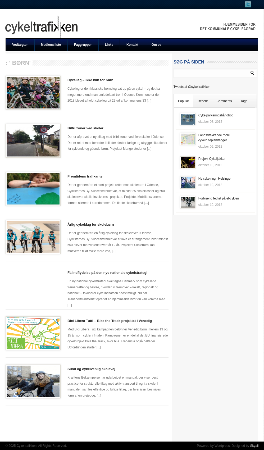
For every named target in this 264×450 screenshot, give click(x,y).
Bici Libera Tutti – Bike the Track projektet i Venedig (109, 321)
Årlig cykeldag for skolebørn (90, 224)
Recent (203, 101)
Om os (156, 45)
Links (109, 45)
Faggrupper (83, 45)
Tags (243, 101)
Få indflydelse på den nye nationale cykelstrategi (107, 273)
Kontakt (132, 45)
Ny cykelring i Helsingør (215, 178)
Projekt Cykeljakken (212, 159)
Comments (224, 101)
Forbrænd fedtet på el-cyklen (218, 198)
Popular (183, 101)
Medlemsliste (51, 45)
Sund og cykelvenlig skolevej (91, 369)
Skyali (254, 446)
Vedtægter (20, 45)
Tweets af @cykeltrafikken (192, 87)
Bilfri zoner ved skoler (85, 128)
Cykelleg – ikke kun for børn (90, 80)
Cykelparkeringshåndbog (216, 115)
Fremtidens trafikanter (85, 176)
